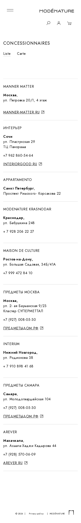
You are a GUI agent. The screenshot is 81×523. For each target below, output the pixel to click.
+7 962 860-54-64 (18, 155)
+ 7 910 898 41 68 (18, 366)
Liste (7, 53)
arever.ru (15, 462)
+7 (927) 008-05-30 (19, 319)
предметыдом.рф (23, 328)
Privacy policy (36, 513)
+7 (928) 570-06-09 (19, 454)
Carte (21, 53)
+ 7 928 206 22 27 (18, 231)
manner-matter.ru (23, 112)
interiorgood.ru (22, 164)
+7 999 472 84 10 (17, 273)
